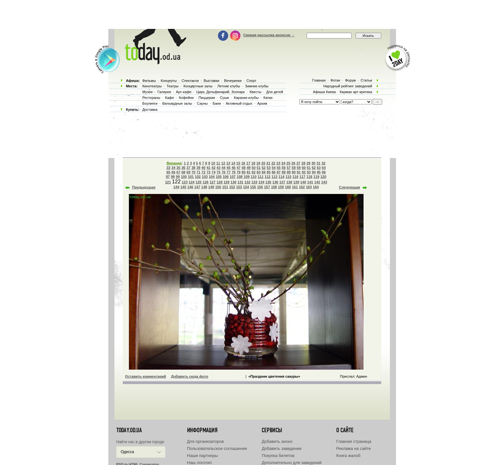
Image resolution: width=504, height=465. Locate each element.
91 (299, 172)
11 (218, 163)
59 (299, 168)
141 (310, 182)
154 (246, 187)
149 (211, 187)
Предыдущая (143, 187)
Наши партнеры (202, 455)
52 (264, 168)
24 (283, 163)
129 (226, 182)
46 (233, 168)
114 (281, 177)
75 (219, 172)
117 (302, 177)
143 (324, 182)
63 (318, 168)
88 (283, 172)
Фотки (335, 80)
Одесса (127, 452)
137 (282, 182)
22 (273, 163)
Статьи (366, 80)
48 (244, 168)
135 (268, 182)
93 (308, 172)
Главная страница (353, 441)
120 (323, 177)
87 (279, 172)
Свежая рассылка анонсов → (269, 35)
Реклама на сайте (353, 448)
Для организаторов (205, 441)
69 (188, 172)
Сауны (202, 103)
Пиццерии (207, 98)
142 (317, 182)
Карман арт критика (356, 92)
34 (173, 168)
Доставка (150, 109)
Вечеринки (232, 81)
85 (269, 172)
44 (223, 168)
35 (178, 168)
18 (253, 163)
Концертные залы (198, 86)
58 (294, 168)
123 (184, 182)
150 (218, 187)
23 (278, 163)
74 (213, 172)
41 (208, 168)
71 (198, 172)
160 (288, 187)
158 (274, 187)
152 (232, 187)
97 (168, 177)
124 (191, 182)
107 (233, 177)
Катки (267, 98)
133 (254, 182)
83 (258, 172)
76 (223, 172)
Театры (172, 86)
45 (228, 168)
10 (213, 163)
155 (253, 187)
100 (184, 177)
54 (273, 168)
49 (248, 168)
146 (190, 187)
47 (238, 168)
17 (248, 163)
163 (309, 187)
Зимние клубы (256, 86)
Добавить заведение (282, 448)
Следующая (349, 187)
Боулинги (150, 103)
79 (238, 172)
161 (295, 187)
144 (176, 187)
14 (233, 163)
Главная (319, 80)
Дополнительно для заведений (291, 462)
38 (193, 168)
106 (226, 177)
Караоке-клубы (246, 98)
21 (268, 163)
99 (178, 177)
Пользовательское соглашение (217, 448)
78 (233, 172)
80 (244, 172)
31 (318, 163)
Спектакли (190, 81)
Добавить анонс (277, 441)
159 (281, 187)
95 (318, 172)
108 (239, 177)
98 (173, 177)
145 (183, 187)
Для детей (274, 92)
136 (275, 182)
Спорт (251, 81)
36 (183, 168)
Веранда (174, 163)
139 (296, 182)
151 (225, 187)
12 (223, 163)
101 (191, 177)
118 (309, 177)
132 (247, 182)
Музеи (147, 92)
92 (304, 172)
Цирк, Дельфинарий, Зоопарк (220, 92)
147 (197, 187)
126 (205, 182)
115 (288, 177)
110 (253, 177)
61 (308, 168)
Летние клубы (228, 86)
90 (294, 172)
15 (238, 163)
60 (304, 168)
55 (279, 168)
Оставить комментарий (145, 376)
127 (212, 182)
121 (168, 182)
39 (198, 168)
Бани (216, 103)
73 (208, 172)
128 (219, 182)
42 (213, 168)
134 (261, 182)
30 (313, 163)
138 (289, 182)
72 (203, 172)
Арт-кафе (183, 92)
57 (289, 168)
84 (264, 172)
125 (199, 182)
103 (205, 177)
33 (168, 168)
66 (173, 172)
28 (303, 163)
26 (293, 163)
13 (228, 163)
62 (314, 168)
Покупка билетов (278, 455)
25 (288, 163)
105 (218, 177)
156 (260, 187)
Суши (224, 98)
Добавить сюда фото (189, 376)
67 (178, 172)
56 (283, 168)
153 (239, 187)
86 (273, 172)
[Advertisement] (252, 14)
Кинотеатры (152, 86)
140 (303, 182)
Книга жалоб (348, 455)
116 (295, 177)
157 (267, 187)
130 (233, 182)
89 (289, 172)
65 (168, 172)
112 (267, 177)
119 (316, 177)
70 (193, 172)
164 (316, 187)
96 (324, 172)
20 (263, 163)
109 (246, 177)
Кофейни (186, 98)
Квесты (255, 92)
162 (302, 187)
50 (254, 168)
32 (323, 163)
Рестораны (151, 98)
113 (274, 177)
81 (248, 172)
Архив (262, 103)
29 (308, 163)
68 (183, 172)
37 (188, 168)
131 (240, 182)
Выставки (212, 81)
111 (260, 177)
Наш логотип (199, 462)
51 (258, 168)
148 (204, 187)
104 (211, 177)
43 (219, 168)
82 (254, 172)
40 (203, 168)
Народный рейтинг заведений (347, 86)
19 (258, 163)
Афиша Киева (324, 92)
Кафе (169, 98)
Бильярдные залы (177, 103)
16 (243, 163)
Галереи (164, 92)
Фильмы (149, 81)
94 (314, 172)
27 (298, 163)
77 (228, 172)
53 (269, 168)
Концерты (169, 81)
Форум (350, 80)
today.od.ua (129, 430)
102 (198, 177)
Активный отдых (239, 103)
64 (324, 168)
